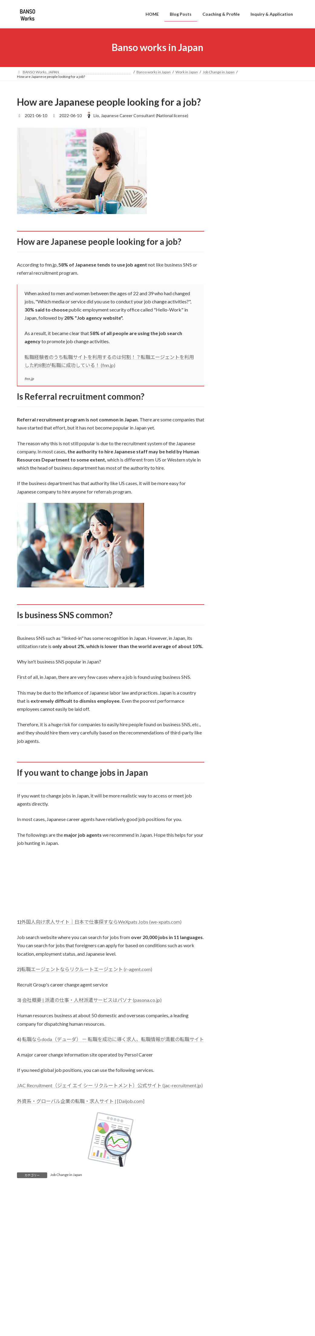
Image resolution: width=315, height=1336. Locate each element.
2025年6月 (234, 761)
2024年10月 (235, 834)
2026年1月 (234, 724)
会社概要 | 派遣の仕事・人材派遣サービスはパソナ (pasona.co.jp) (92, 1000)
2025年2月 (234, 785)
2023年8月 (234, 969)
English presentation (247, 635)
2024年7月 (234, 871)
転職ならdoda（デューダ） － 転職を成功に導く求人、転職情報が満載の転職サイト (113, 1039)
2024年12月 (235, 810)
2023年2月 (234, 1031)
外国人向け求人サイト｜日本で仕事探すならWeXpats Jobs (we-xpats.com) (101, 922)
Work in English (238, 601)
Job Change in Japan (66, 1174)
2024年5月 (234, 896)
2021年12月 (235, 1067)
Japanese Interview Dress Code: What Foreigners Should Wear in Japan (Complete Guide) (271, 165)
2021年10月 (235, 1092)
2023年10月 (235, 957)
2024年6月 (234, 884)
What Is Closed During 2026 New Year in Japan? (274, 530)
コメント (29, 1228)
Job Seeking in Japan (247, 681)
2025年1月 (234, 798)
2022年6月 (234, 1055)
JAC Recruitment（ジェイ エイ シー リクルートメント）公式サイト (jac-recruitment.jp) (110, 1085)
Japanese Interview (246, 658)
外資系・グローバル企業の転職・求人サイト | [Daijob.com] (80, 1101)
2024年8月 (234, 859)
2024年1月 (234, 932)
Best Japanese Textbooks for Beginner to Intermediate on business (268, 453)
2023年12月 (235, 945)
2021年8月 (234, 1116)
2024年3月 (234, 920)
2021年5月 (234, 1153)
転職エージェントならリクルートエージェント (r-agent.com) (86, 969)
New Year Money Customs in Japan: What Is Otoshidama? (274, 494)
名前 (22, 1309)
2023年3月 (234, 1018)
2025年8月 (234, 749)
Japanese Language (246, 590)
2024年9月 (234, 847)
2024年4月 (234, 908)
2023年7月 (234, 981)
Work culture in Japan (248, 692)
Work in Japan (237, 647)
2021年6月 (234, 1141)
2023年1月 (234, 1043)
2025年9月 (234, 737)
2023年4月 (234, 1006)
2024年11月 (235, 822)
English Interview (244, 612)
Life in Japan (235, 578)
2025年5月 (234, 773)
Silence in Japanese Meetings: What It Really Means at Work (274, 369)
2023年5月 (234, 994)
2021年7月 (234, 1129)
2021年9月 (234, 1104)
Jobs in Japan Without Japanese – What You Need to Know (274, 123)
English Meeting (243, 624)
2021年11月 (235, 1079)
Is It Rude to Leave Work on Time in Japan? (270, 291)
